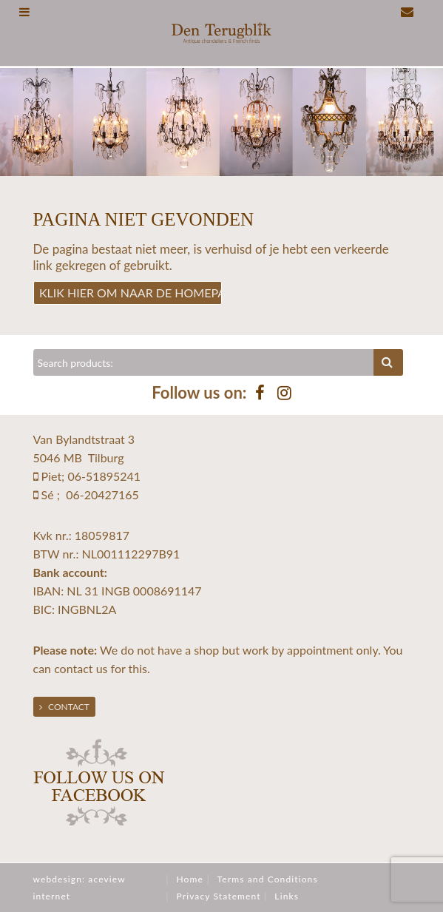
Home (189, 879)
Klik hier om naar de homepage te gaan (130, 293)
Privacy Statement (218, 896)
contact (73, 668)
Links (286, 896)
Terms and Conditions (267, 879)
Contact (64, 706)
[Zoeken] (204, 362)
